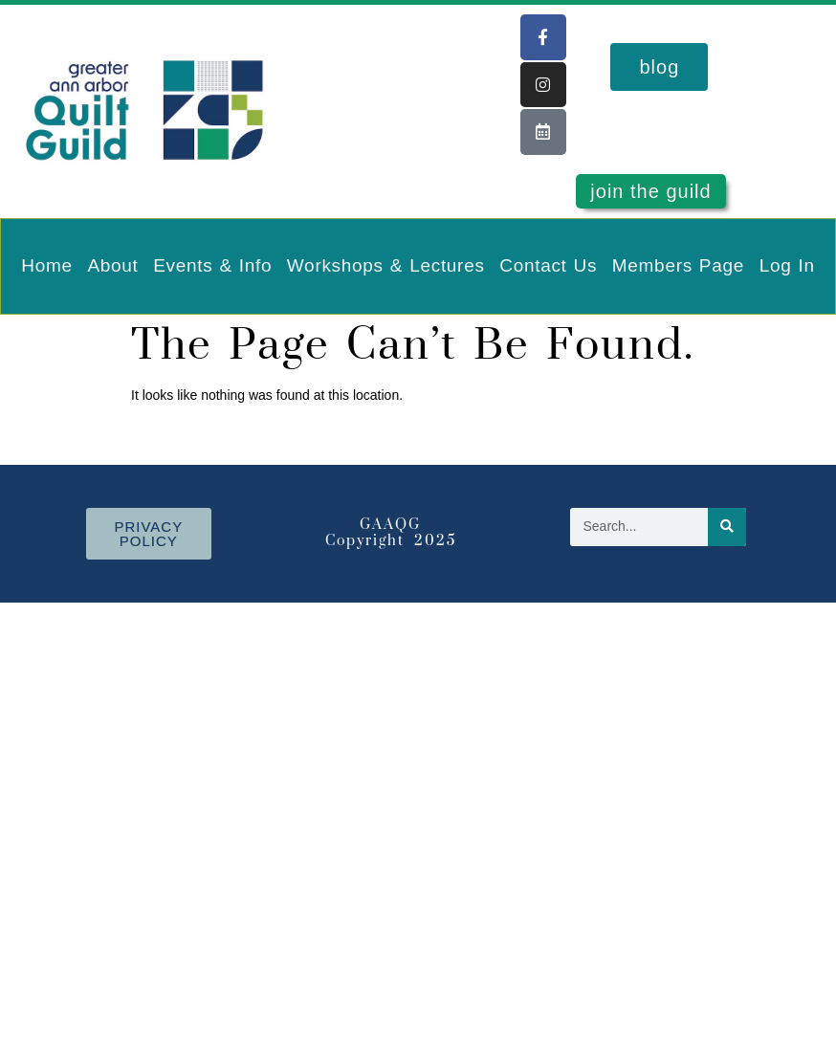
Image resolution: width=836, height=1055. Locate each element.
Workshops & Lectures (386, 265)
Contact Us (548, 265)
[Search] (727, 527)
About (112, 265)
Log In (787, 265)
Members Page (678, 265)
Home (46, 265)
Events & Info (212, 265)
